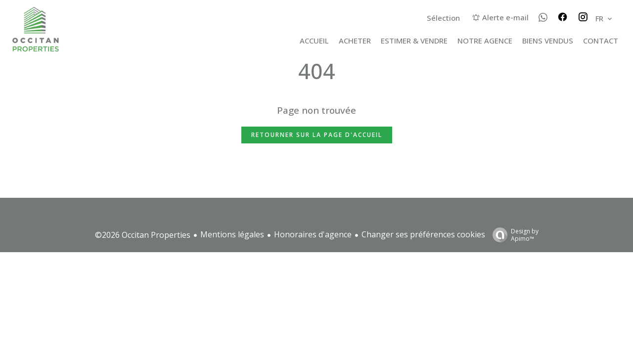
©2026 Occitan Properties (142, 234)
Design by (513, 234)
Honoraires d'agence (313, 234)
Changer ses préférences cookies (423, 234)
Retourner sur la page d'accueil (316, 135)
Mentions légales (232, 234)
